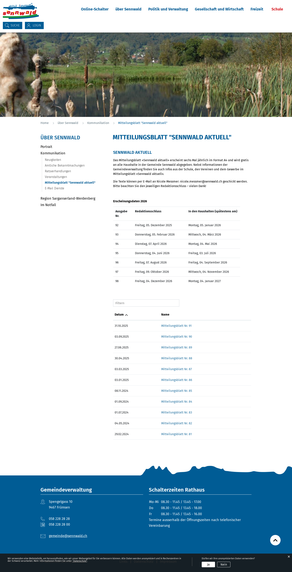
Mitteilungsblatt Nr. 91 (176, 326)
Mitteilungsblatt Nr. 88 (176, 358)
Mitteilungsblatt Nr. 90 (176, 336)
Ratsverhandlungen (58, 171)
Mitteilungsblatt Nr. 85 (176, 391)
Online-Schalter (95, 9)
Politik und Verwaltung (168, 9)
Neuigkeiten (53, 160)
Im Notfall (48, 205)
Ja (208, 564)
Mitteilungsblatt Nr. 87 (176, 369)
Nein (224, 564)
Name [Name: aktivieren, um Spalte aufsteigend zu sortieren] (165, 314)
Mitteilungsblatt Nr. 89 (176, 347)
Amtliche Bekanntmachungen (65, 165)
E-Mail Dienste (54, 188)
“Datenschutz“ (79, 561)
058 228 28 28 (59, 519)
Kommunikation (52, 153)
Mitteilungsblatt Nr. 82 (176, 423)
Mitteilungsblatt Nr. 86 (176, 380)
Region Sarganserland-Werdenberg (67, 198)
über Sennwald (128, 9)
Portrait (46, 147)
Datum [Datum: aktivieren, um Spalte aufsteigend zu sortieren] (119, 314)
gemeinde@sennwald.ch (68, 536)
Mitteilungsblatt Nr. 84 (176, 401)
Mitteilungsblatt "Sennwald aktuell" (75, 182)
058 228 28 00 (59, 524)
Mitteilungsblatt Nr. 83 (176, 412)
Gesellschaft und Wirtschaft (219, 9)
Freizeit (257, 9)
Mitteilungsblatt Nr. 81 (176, 434)
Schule (277, 9)
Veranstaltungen (56, 177)
